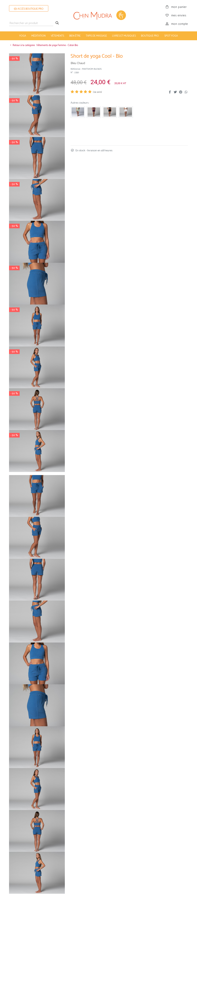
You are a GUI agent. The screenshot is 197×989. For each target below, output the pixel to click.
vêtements (57, 36)
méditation (38, 36)
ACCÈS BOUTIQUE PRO (28, 9)
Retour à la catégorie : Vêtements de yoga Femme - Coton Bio (43, 45)
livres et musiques (124, 36)
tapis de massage (96, 36)
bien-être (75, 36)
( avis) (97, 92)
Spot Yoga (171, 36)
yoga (22, 36)
